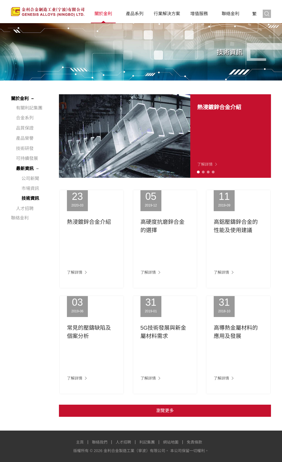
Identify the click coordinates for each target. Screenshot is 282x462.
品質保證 (25, 128)
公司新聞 (30, 178)
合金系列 (25, 118)
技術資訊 (30, 198)
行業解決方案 (167, 13)
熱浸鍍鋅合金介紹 (219, 107)
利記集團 (147, 442)
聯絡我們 (99, 442)
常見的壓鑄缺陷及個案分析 (89, 332)
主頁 (80, 442)
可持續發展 (27, 158)
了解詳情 (205, 164)
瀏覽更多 (165, 410)
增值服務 (199, 13)
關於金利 (103, 13)
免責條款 (194, 442)
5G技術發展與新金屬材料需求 (163, 332)
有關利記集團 (29, 108)
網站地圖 (170, 442)
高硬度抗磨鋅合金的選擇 (162, 226)
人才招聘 (25, 208)
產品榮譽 (25, 138)
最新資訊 (25, 168)
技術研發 (25, 148)
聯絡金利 (230, 13)
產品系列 (134, 13)
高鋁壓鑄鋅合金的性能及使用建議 (236, 226)
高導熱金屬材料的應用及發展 (236, 332)
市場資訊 (30, 188)
